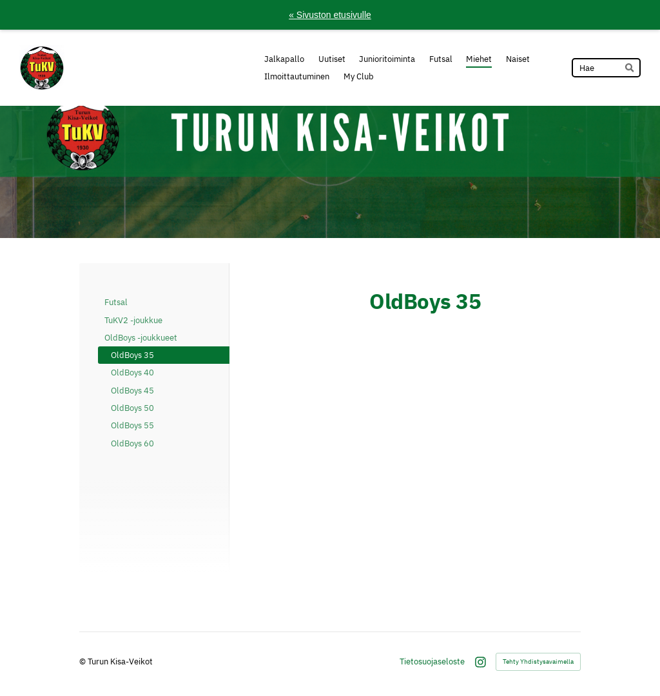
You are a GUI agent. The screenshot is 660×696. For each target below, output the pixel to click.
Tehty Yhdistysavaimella (538, 661)
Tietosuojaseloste (432, 661)
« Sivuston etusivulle (330, 15)
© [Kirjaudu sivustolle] (83, 661)
